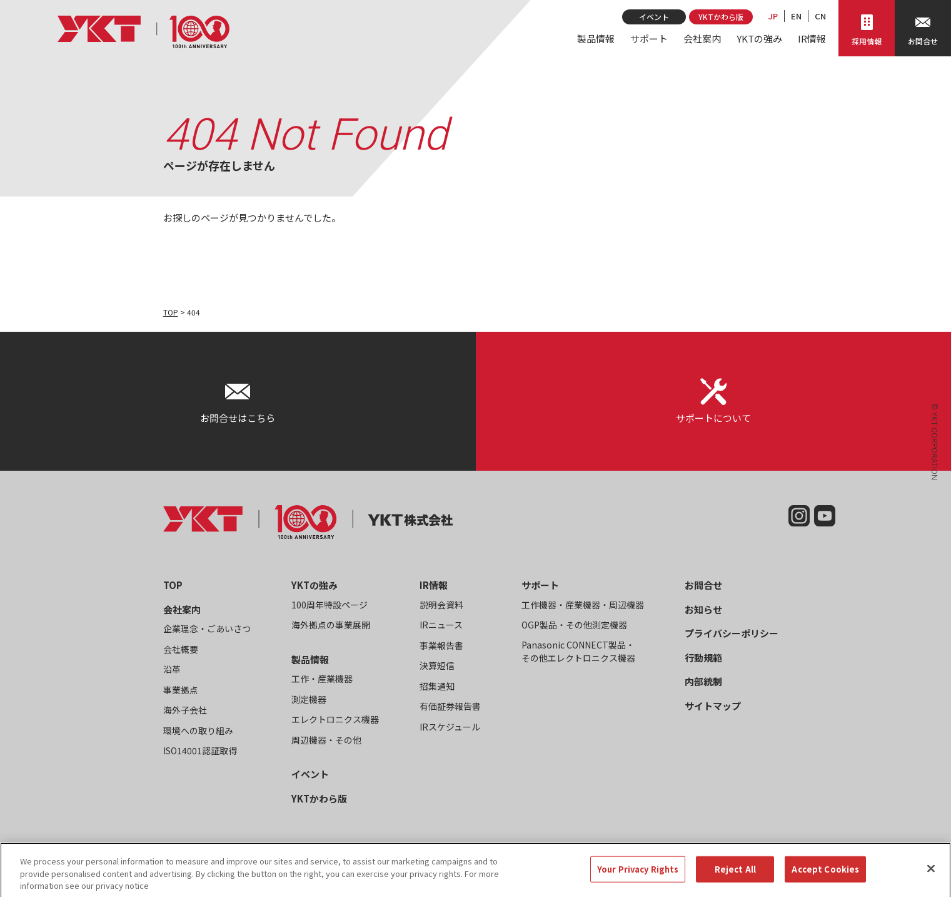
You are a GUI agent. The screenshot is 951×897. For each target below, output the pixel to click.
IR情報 (812, 38)
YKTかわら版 (720, 16)
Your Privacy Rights (637, 878)
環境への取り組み (198, 730)
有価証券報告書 (450, 706)
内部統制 (703, 681)
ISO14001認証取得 (200, 750)
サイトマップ (713, 705)
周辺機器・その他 (326, 740)
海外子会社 (185, 710)
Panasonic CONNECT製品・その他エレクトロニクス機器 (578, 651)
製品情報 (596, 38)
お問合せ (703, 585)
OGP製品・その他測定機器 (574, 624)
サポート (649, 38)
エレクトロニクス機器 (335, 719)
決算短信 (437, 665)
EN (796, 16)
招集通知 (437, 686)
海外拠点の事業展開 (330, 624)
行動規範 (703, 657)
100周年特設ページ (329, 604)
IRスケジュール (450, 726)
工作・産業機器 (322, 678)
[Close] (931, 877)
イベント (654, 16)
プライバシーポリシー (731, 633)
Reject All (735, 878)
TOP (170, 312)
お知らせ (703, 609)
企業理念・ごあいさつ (207, 628)
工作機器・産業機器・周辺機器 (582, 604)
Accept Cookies (825, 878)
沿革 (172, 669)
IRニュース (441, 624)
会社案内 (702, 38)
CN (820, 16)
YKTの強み (759, 38)
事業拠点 (180, 690)
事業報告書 (441, 645)
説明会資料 (441, 604)
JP (773, 16)
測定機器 (308, 699)
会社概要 (180, 649)
